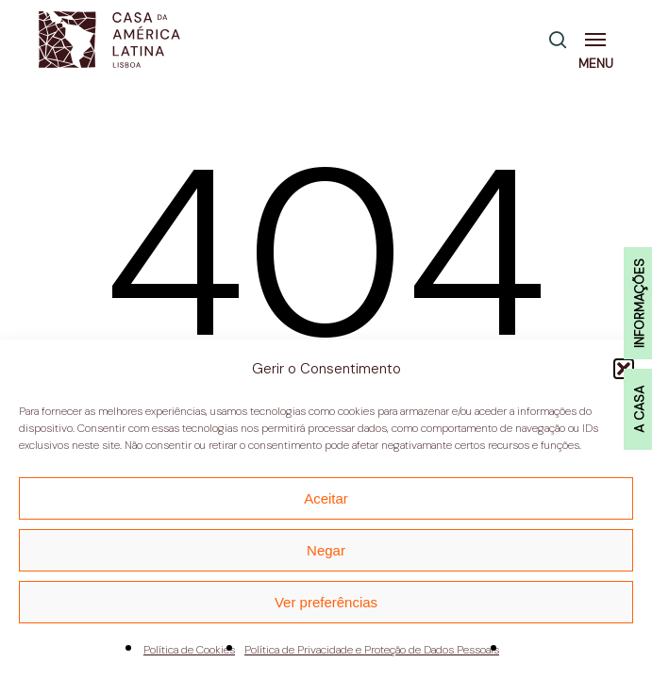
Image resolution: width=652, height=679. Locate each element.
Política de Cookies (189, 649)
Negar (326, 550)
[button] (599, 39)
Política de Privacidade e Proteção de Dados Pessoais (371, 649)
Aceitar (326, 498)
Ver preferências (326, 602)
